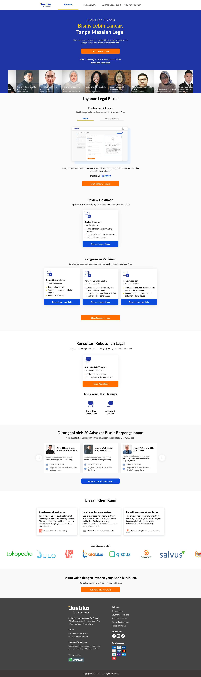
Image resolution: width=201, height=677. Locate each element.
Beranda (68, 5)
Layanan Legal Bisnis (111, 5)
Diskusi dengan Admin (100, 244)
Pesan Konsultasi (100, 384)
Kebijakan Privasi (119, 626)
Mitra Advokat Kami (133, 5)
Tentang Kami (89, 5)
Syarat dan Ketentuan (120, 622)
